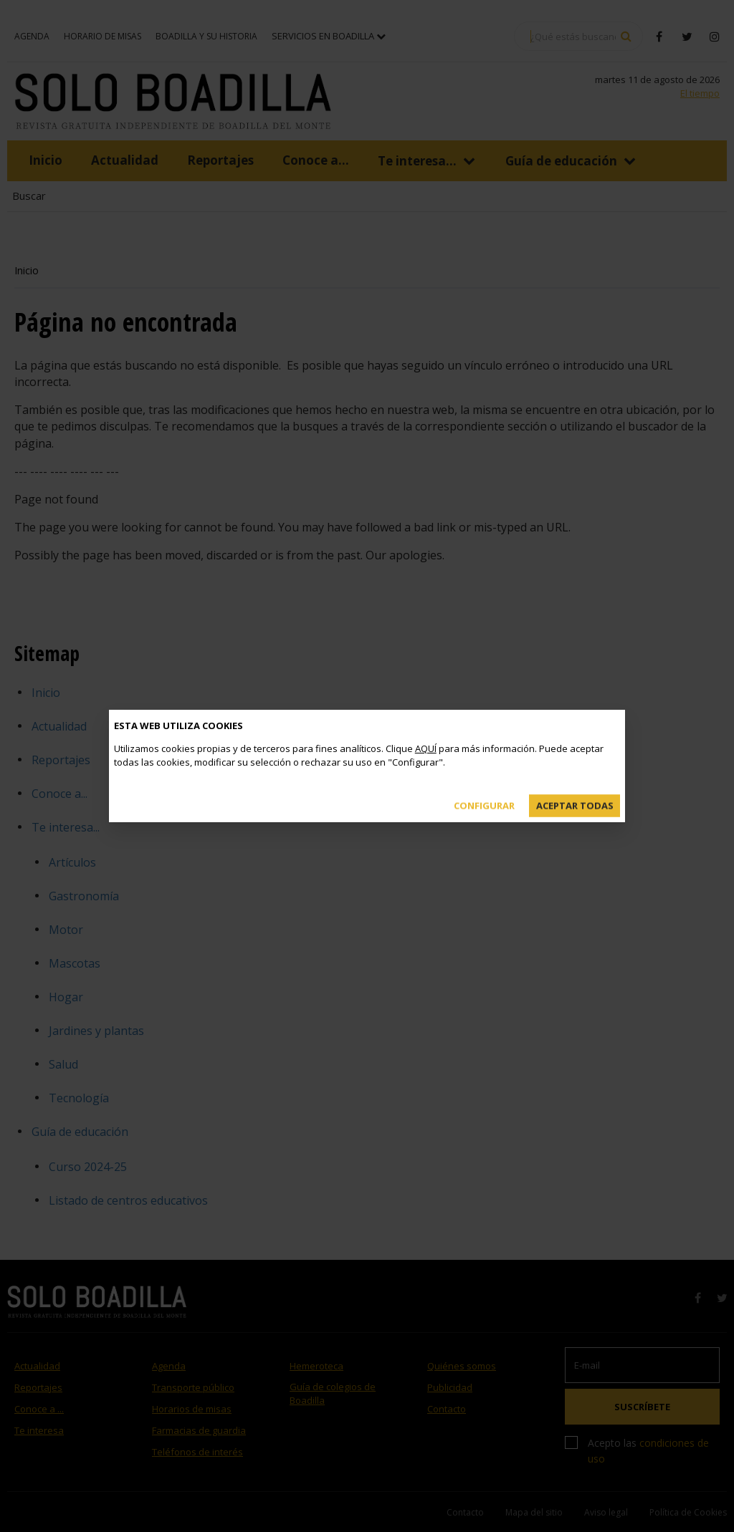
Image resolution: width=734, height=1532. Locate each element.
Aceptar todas (575, 794)
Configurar (484, 794)
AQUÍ (426, 736)
